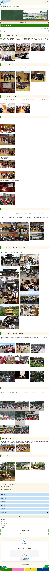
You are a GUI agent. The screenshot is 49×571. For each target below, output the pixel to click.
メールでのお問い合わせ (24, 555)
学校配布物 (3, 501)
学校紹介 (3, 494)
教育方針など (4, 498)
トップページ (4, 6)
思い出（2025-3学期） (4, 525)
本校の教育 (2, 527)
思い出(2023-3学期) (4, 523)
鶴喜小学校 (3, 486)
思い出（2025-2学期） (4, 521)
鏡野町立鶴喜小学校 (9, 6)
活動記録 (3, 508)
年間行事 (3, 505)
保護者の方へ (4, 512)
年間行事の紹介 (3, 519)
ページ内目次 (4, 31)
